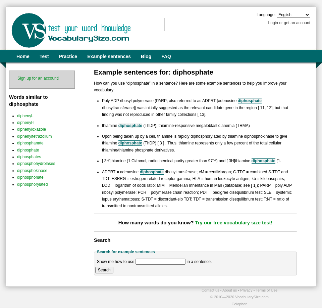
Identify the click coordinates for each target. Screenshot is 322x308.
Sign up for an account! (38, 78)
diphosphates (29, 157)
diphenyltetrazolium (34, 136)
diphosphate (28, 150)
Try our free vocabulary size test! (234, 222)
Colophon (239, 304)
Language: (266, 14)
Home (23, 56)
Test (44, 56)
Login (273, 22)
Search (104, 270)
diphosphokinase (32, 170)
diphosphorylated (32, 184)
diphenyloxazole (31, 129)
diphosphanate (30, 143)
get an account (297, 22)
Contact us (211, 290)
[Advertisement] (84, 297)
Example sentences (109, 56)
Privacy (246, 290)
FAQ (166, 56)
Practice (68, 56)
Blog (146, 56)
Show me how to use (115, 261)
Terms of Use (266, 290)
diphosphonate (30, 177)
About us (230, 290)
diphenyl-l (25, 122)
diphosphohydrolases (36, 163)
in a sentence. (199, 261)
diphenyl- (25, 116)
